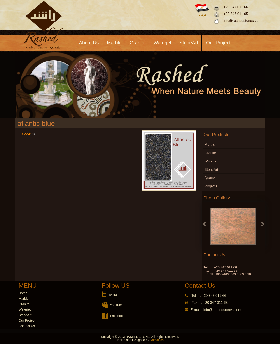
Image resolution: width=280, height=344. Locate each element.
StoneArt (188, 42)
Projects (211, 186)
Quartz (210, 178)
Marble (114, 42)
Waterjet (162, 42)
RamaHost (156, 340)
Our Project (218, 42)
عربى (203, 14)
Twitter (113, 294)
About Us (89, 42)
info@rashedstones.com (242, 20)
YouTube (116, 305)
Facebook (117, 316)
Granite (137, 42)
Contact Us (27, 326)
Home (23, 293)
